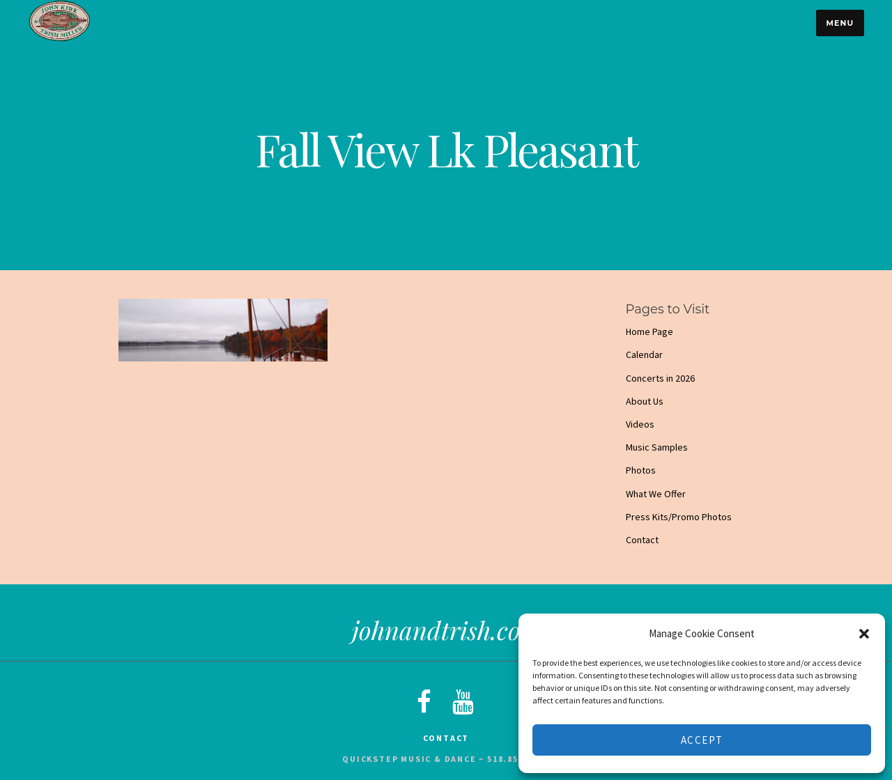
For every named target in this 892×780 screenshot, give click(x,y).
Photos (641, 470)
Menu (840, 23)
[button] (864, 634)
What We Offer (656, 494)
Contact (642, 539)
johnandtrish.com (446, 629)
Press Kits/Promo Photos (679, 516)
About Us (644, 401)
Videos (640, 424)
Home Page (649, 331)
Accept (702, 740)
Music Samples (657, 447)
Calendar (644, 354)
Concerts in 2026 (660, 378)
